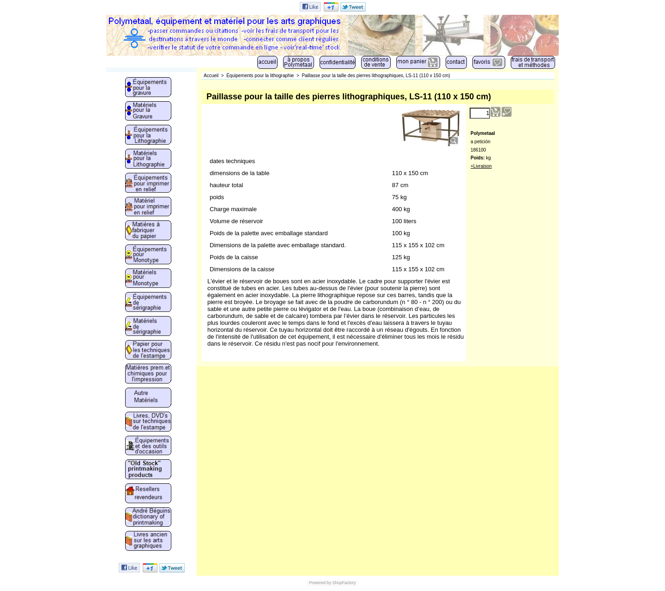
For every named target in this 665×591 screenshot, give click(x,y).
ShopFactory (343, 582)
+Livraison (481, 166)
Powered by (320, 582)
